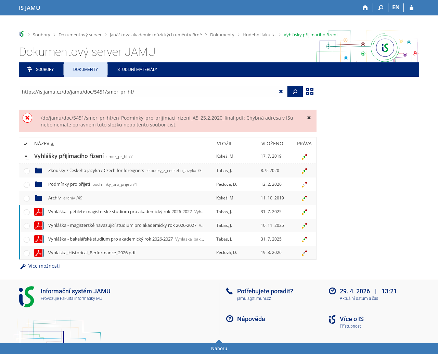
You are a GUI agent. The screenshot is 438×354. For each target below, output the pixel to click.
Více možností (39, 266)
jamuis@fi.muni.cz (254, 298)
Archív (65, 198)
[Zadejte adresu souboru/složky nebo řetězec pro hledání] (153, 91)
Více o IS (352, 318)
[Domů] (365, 7)
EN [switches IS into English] (396, 7)
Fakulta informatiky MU (81, 298)
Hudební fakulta (259, 35)
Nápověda (251, 318)
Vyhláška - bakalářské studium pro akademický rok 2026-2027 (142, 239)
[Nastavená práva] (304, 156)
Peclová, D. (226, 184)
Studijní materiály (137, 69)
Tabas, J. (224, 170)
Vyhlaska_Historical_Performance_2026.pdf (92, 252)
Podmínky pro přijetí (92, 184)
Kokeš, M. (225, 156)
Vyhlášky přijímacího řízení (310, 35)
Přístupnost (350, 326)
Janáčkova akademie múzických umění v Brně (156, 35)
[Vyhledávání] (380, 7)
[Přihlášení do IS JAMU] (411, 7)
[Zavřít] (309, 117)
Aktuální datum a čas (359, 298)
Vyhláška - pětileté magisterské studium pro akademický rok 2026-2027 (149, 211)
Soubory (41, 35)
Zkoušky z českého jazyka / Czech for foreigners (125, 170)
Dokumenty (222, 35)
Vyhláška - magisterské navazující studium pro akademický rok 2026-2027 (154, 225)
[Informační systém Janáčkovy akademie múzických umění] (29, 7)
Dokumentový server (80, 35)
